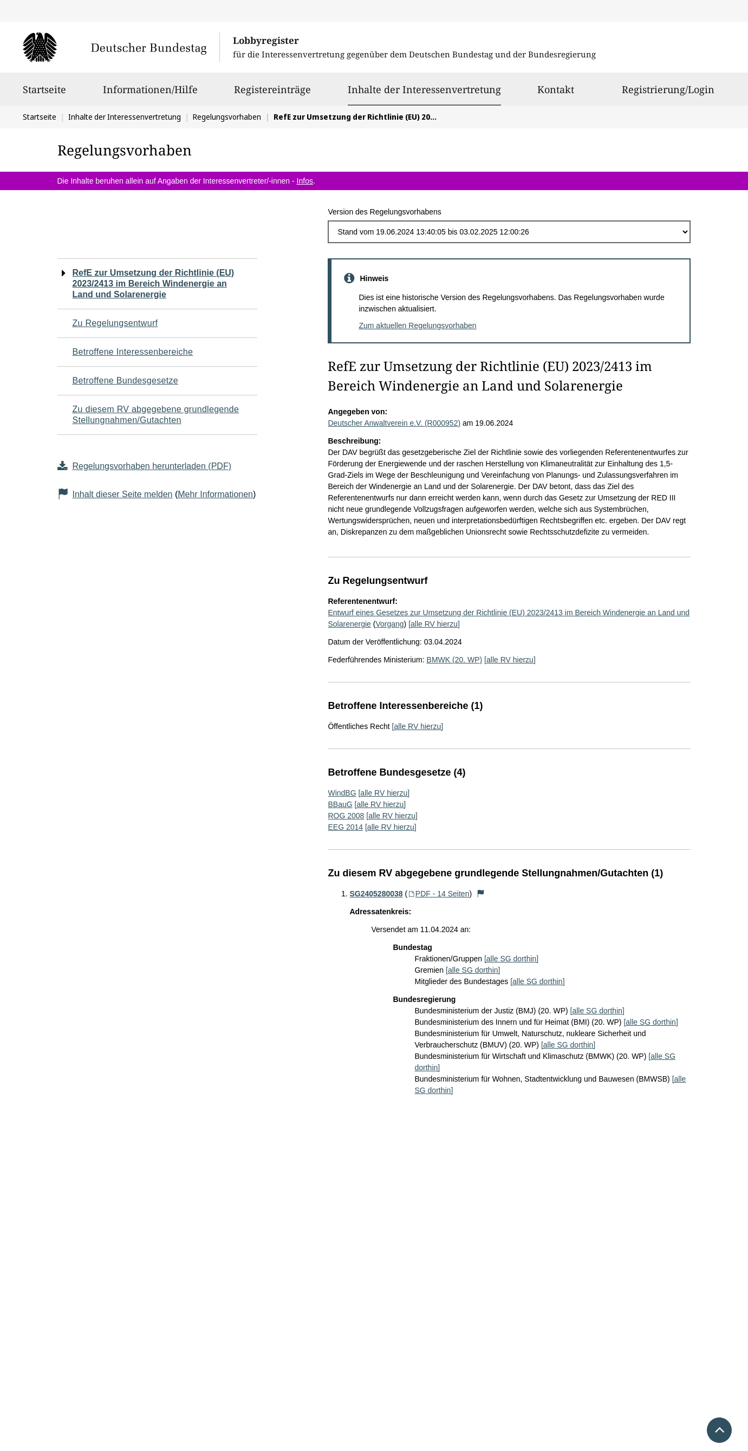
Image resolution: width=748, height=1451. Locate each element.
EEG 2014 (345, 827)
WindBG (342, 793)
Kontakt (555, 94)
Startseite (44, 94)
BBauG (340, 804)
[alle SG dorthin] (511, 958)
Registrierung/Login (668, 94)
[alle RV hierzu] (434, 624)
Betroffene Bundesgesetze (126, 380)
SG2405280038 (375, 893)
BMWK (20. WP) (455, 659)
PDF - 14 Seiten (438, 893)
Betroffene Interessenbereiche (133, 351)
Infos (305, 181)
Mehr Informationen (215, 494)
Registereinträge (272, 94)
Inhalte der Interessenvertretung (424, 89)
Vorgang (389, 624)
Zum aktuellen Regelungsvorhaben (417, 325)
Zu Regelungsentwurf (115, 323)
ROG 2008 (346, 815)
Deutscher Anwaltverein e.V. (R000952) (394, 423)
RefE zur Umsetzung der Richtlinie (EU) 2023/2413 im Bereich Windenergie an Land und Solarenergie (154, 283)
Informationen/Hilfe (150, 94)
